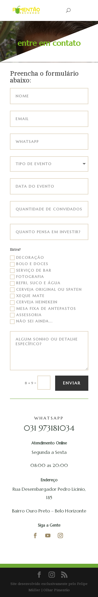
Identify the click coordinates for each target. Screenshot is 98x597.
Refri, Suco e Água (35, 283)
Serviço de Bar (30, 270)
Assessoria (26, 315)
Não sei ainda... (31, 321)
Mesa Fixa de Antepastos (43, 308)
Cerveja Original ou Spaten (46, 289)
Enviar (71, 383)
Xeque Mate (27, 296)
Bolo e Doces (29, 264)
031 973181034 (49, 428)
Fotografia (27, 277)
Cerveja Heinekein (33, 302)
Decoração (27, 257)
